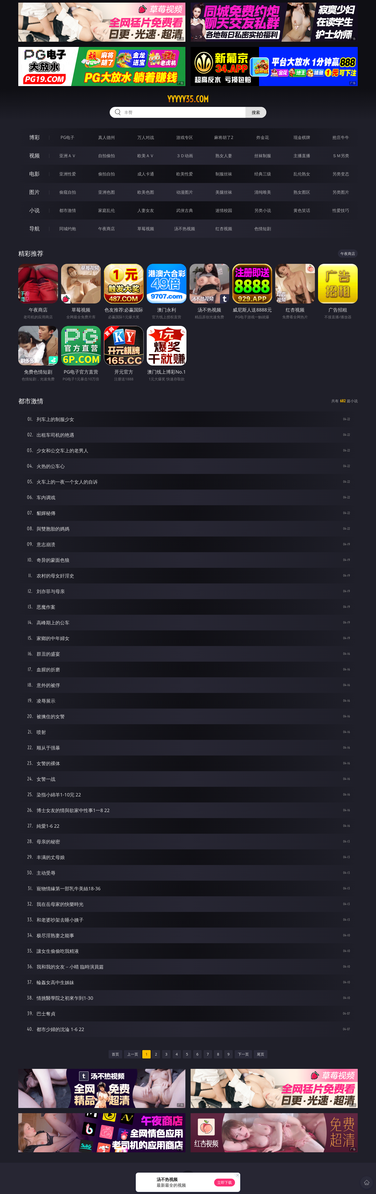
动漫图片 (184, 192)
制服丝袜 (223, 174)
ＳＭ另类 (340, 156)
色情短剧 (262, 229)
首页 (115, 1054)
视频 (34, 155)
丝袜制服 (262, 156)
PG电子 (67, 137)
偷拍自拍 (106, 174)
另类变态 (340, 174)
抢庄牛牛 (340, 137)
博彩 (34, 137)
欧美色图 (145, 192)
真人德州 (106, 137)
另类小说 (262, 210)
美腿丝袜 (223, 192)
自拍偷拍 (106, 156)
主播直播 (301, 156)
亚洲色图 (106, 192)
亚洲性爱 (67, 174)
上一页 (132, 1054)
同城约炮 (67, 229)
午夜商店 (106, 229)
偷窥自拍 (67, 192)
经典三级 (262, 174)
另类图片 (340, 192)
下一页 (243, 1054)
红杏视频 (223, 229)
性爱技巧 (340, 210)
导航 (34, 228)
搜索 (256, 112)
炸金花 (262, 137)
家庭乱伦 (106, 210)
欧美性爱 (184, 174)
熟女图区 (301, 192)
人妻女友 (145, 210)
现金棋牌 (301, 137)
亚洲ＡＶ (67, 156)
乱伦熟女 (301, 174)
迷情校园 (223, 210)
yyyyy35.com (188, 99)
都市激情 (67, 210)
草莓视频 (145, 229)
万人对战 (145, 137)
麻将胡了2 (223, 137)
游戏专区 (184, 137)
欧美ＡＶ (145, 156)
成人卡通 (145, 174)
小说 (34, 210)
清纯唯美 (262, 192)
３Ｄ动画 (184, 156)
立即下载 (224, 1182)
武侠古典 (184, 210)
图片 (34, 192)
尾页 (260, 1054)
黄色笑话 (301, 210)
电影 (34, 173)
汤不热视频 (184, 229)
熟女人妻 (223, 156)
